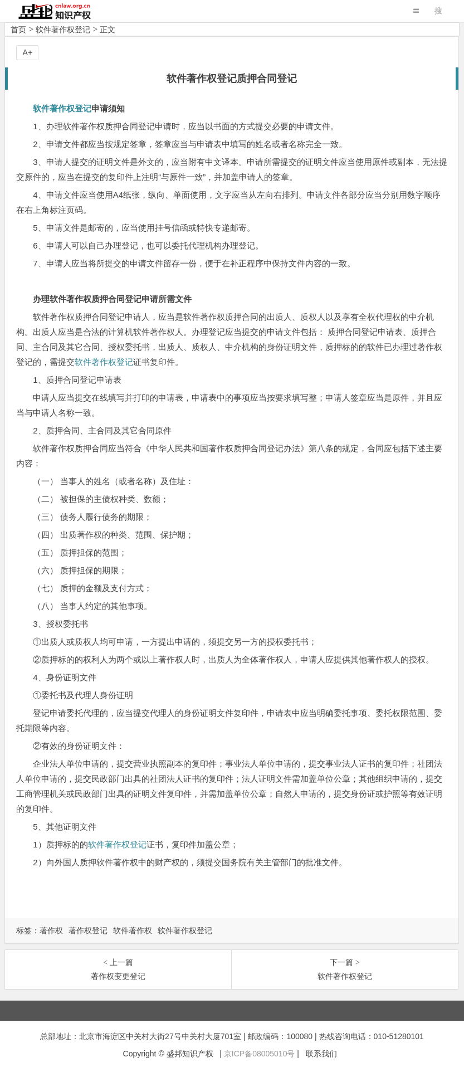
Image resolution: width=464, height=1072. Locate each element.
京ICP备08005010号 (259, 1053)
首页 (18, 29)
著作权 (51, 930)
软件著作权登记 (63, 29)
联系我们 (321, 1053)
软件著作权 (132, 930)
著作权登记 (88, 930)
